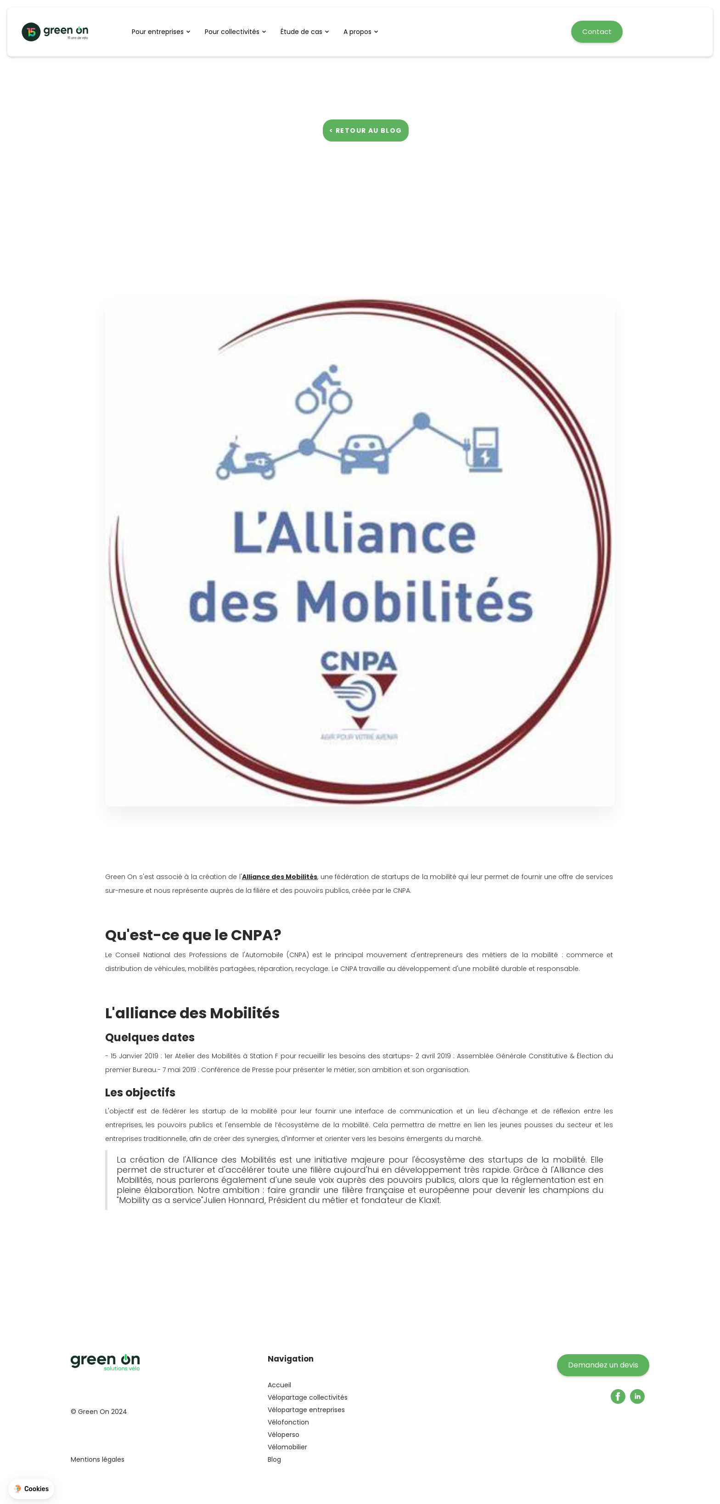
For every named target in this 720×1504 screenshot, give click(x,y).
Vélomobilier (287, 1447)
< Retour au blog (365, 130)
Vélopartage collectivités (308, 1397)
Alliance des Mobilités (280, 876)
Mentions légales (97, 1459)
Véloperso (283, 1434)
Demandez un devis (603, 1365)
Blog (274, 1459)
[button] (164, 32)
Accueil (279, 1385)
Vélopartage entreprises (306, 1409)
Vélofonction (288, 1422)
